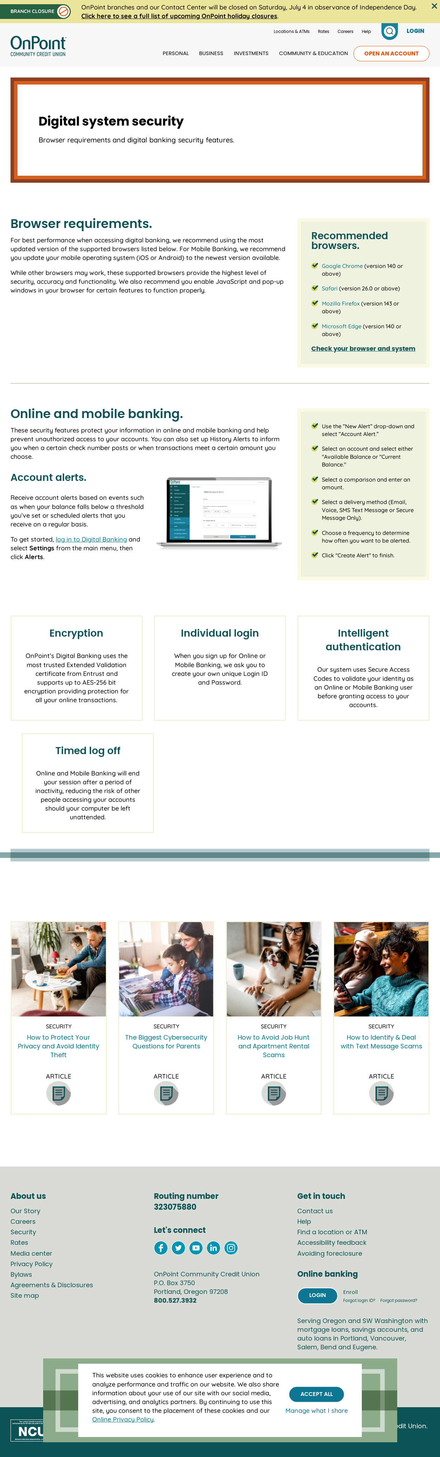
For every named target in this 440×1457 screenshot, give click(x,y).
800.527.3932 (175, 1301)
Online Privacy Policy (123, 1419)
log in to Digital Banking (91, 539)
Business (211, 53)
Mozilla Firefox (341, 303)
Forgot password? (398, 1300)
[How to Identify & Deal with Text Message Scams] (381, 969)
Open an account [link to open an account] (391, 53)
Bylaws (21, 1275)
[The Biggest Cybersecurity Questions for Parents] (166, 969)
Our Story (25, 1211)
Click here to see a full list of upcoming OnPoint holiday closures (179, 16)
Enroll (350, 1292)
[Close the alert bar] (434, 6)
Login (317, 1295)
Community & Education (313, 53)
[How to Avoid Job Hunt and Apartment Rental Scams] (274, 969)
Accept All (316, 1394)
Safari (330, 288)
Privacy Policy (32, 1264)
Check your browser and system (363, 349)
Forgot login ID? (359, 1300)
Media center (31, 1254)
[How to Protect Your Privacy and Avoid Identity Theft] (59, 969)
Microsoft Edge (341, 326)
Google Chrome (342, 265)
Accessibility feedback (331, 1243)
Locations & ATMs (292, 31)
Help (366, 31)
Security (23, 1232)
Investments (251, 53)
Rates (323, 31)
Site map (25, 1296)
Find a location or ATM (332, 1232)
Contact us (315, 1211)
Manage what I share (316, 1410)
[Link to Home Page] (39, 47)
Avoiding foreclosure (329, 1254)
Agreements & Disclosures (52, 1285)
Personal (176, 53)
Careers (345, 31)
